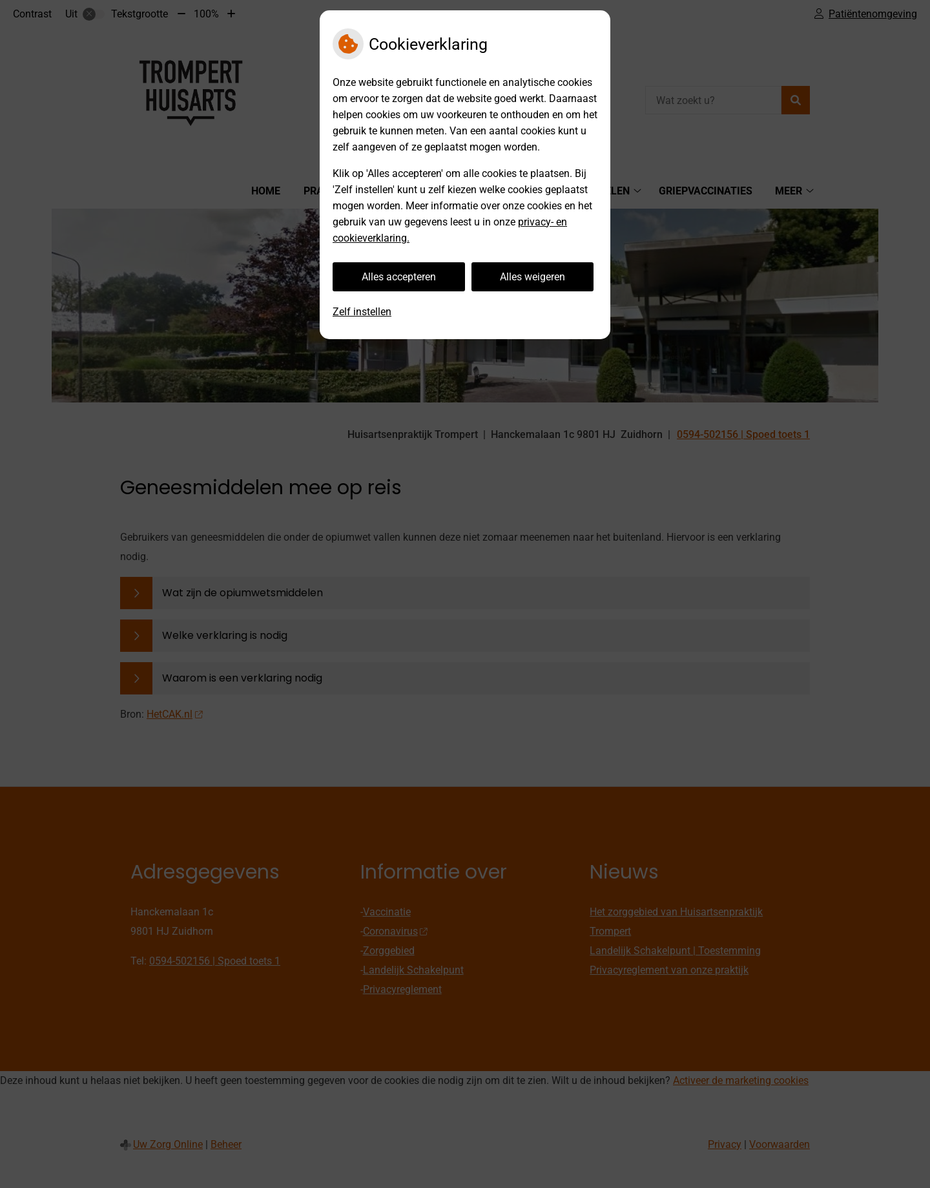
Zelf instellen (362, 312)
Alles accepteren (399, 277)
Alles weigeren (532, 277)
